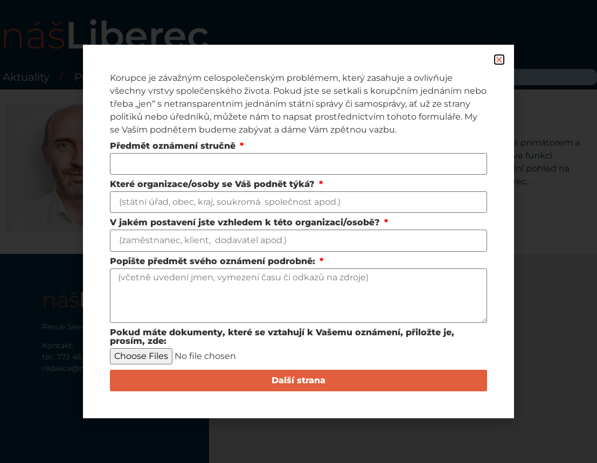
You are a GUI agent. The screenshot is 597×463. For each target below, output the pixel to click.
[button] (499, 60)
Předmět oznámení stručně (174, 146)
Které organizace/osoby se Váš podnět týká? (213, 184)
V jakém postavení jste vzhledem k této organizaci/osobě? (246, 222)
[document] (298, 231)
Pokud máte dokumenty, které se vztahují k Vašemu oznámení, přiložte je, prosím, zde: (282, 337)
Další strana (298, 380)
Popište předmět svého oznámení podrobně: (214, 261)
